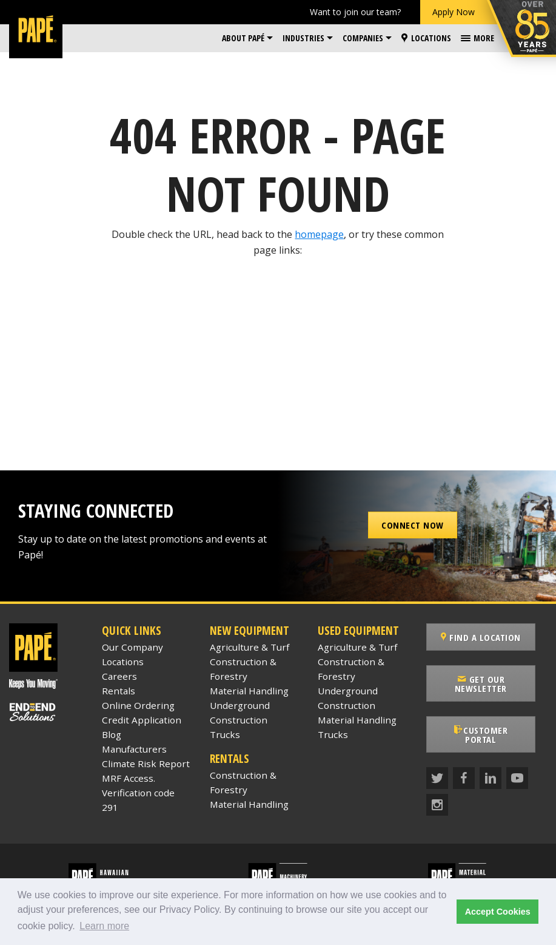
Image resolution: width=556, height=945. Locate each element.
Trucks (225, 734)
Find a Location (487, 637)
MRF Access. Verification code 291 (138, 792)
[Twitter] (437, 769)
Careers (119, 676)
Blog (111, 734)
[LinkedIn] (490, 769)
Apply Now (453, 12)
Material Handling (249, 691)
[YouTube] (517, 769)
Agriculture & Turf (249, 647)
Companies (363, 38)
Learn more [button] (104, 926)
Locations (426, 38)
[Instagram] (437, 796)
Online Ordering (138, 705)
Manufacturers (134, 749)
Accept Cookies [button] (498, 911)
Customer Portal (486, 730)
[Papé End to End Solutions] (46, 712)
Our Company (132, 647)
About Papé (243, 38)
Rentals (118, 691)
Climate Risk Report (146, 763)
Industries (303, 38)
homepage (319, 234)
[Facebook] (464, 769)
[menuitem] (247, 38)
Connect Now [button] (412, 525)
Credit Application (141, 720)
